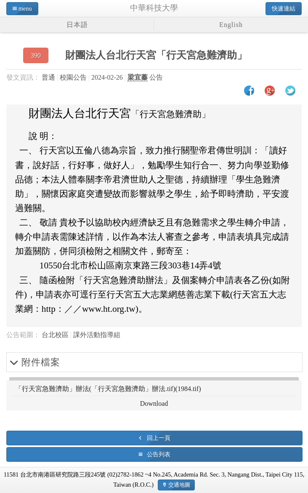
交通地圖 (179, 485)
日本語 (77, 24)
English (231, 24)
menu (25, 8)
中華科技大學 (154, 7)
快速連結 (283, 8)
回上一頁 (158, 437)
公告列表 (158, 454)
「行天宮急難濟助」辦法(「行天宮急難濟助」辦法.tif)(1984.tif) (108, 388)
